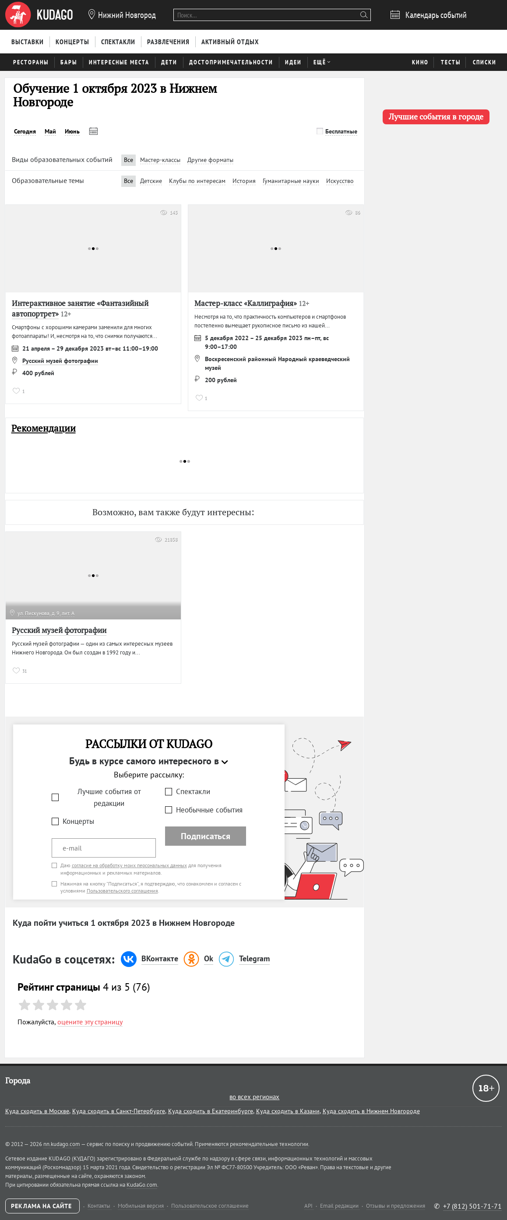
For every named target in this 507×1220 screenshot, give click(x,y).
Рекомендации (43, 428)
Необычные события (209, 810)
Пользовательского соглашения (122, 890)
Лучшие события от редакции (109, 797)
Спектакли (193, 791)
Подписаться (205, 836)
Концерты (78, 821)
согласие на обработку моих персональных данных (129, 865)
